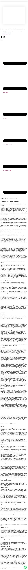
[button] (14, 1)
